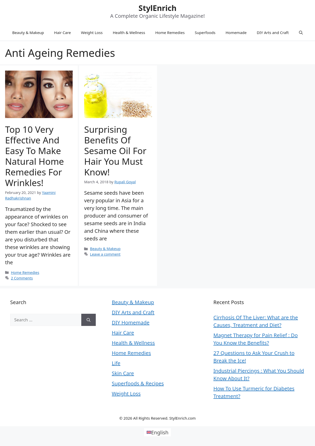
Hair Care (62, 32)
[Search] (88, 320)
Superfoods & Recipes (138, 383)
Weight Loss (92, 32)
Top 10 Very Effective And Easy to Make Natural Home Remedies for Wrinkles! (34, 156)
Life (116, 363)
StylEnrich (157, 8)
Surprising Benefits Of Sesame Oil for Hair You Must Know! (115, 150)
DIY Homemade (130, 322)
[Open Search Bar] (301, 32)
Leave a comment (105, 254)
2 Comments (22, 278)
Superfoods (205, 32)
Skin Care (123, 373)
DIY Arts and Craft (273, 32)
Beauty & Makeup (28, 32)
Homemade (236, 32)
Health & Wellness (129, 32)
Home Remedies (170, 32)
